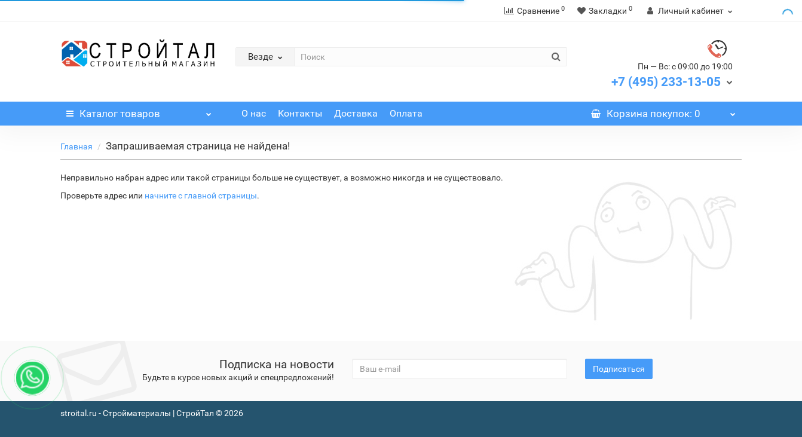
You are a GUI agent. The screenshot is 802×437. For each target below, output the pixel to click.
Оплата (406, 113)
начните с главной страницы (201, 195)
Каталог (139, 111)
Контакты (300, 113)
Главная (76, 146)
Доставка (356, 113)
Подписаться (619, 369)
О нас (253, 113)
